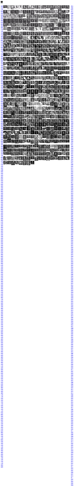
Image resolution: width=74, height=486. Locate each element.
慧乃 (72, 476)
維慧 (2, 261)
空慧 (2, 63)
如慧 (2, 405)
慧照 (72, 125)
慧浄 (72, 310)
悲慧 (2, 376)
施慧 (2, 351)
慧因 (72, 420)
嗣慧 (2, 414)
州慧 (2, 389)
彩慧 (2, 384)
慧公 (72, 29)
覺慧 (2, 62)
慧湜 (72, 299)
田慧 (2, 285)
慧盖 (72, 272)
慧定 (72, 400)
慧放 (72, 360)
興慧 (2, 241)
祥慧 (2, 274)
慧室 (72, 398)
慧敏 (72, 357)
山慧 (2, 85)
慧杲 (72, 335)
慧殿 (72, 317)
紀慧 (2, 265)
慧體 (72, 184)
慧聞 (72, 110)
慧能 (72, 108)
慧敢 (72, 355)
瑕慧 (2, 290)
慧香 (72, 186)
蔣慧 (2, 227)
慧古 (72, 427)
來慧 (2, 454)
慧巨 (72, 380)
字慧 (2, 402)
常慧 (2, 152)
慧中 (72, 53)
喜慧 (2, 416)
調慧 (2, 220)
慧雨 (72, 198)
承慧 (2, 144)
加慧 (2, 434)
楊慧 (2, 74)
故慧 (2, 355)
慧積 (72, 261)
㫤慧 (2, 465)
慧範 (72, 252)
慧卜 (72, 431)
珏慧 (2, 292)
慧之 (72, 22)
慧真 (72, 269)
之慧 (2, 29)
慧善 (72, 422)
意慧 (2, 375)
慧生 (72, 45)
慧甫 (72, 279)
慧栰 (72, 135)
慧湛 (72, 63)
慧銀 (72, 213)
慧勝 (72, 434)
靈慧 (2, 186)
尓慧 (2, 394)
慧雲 (72, 31)
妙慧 (2, 22)
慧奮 (72, 409)
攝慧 (2, 357)
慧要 (72, 236)
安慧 (2, 400)
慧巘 (72, 382)
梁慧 (2, 333)
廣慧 (2, 20)
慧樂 (72, 330)
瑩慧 (2, 288)
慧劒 (72, 179)
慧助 (72, 177)
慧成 (72, 148)
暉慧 (2, 340)
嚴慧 (2, 94)
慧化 (72, 173)
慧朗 (72, 139)
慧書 (72, 339)
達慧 (2, 58)
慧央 (72, 413)
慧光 (72, 18)
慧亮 (72, 468)
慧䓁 (72, 479)
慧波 (72, 130)
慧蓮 (72, 105)
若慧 (2, 234)
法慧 (2, 326)
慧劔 (72, 436)
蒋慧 (2, 229)
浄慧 (2, 72)
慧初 (72, 438)
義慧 (2, 256)
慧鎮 (72, 209)
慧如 (72, 161)
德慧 (2, 24)
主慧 (2, 54)
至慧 (2, 245)
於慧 (2, 45)
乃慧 (2, 457)
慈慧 (2, 148)
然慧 (2, 301)
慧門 (72, 207)
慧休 (72, 459)
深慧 (2, 71)
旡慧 (2, 349)
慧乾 (72, 470)
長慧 (2, 193)
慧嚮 (72, 164)
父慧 (2, 299)
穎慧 (2, 270)
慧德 (72, 51)
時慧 (2, 76)
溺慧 (2, 310)
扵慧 (2, 366)
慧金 (72, 215)
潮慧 (2, 304)
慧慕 (72, 364)
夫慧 (2, 409)
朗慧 (2, 141)
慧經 (72, 114)
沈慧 (2, 328)
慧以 (72, 461)
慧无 (72, 351)
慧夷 (72, 411)
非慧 (2, 182)
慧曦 (72, 341)
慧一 (72, 477)
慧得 (72, 373)
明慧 (2, 15)
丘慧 (2, 9)
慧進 (72, 44)
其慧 (2, 161)
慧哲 (72, 166)
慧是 (72, 143)
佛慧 (2, 17)
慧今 (72, 465)
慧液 (72, 306)
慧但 (72, 458)
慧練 (72, 251)
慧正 (72, 326)
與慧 (2, 243)
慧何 (72, 454)
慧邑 (72, 216)
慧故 (72, 359)
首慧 (2, 175)
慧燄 (72, 288)
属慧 (2, 393)
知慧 (2, 277)
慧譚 (72, 233)
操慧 (2, 358)
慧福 (72, 263)
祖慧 (2, 65)
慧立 (72, 258)
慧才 (72, 80)
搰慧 (2, 360)
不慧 (2, 461)
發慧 (2, 69)
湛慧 (2, 317)
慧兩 (72, 90)
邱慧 (2, 103)
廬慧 (2, 387)
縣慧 (2, 125)
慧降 (72, 204)
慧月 (72, 38)
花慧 (2, 236)
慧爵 (72, 287)
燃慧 (2, 134)
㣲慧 (2, 466)
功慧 (2, 436)
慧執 (72, 416)
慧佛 (72, 452)
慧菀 (72, 240)
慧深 (72, 301)
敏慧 (2, 47)
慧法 (72, 67)
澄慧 (2, 135)
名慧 (2, 423)
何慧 (2, 51)
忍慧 (2, 380)
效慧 (2, 353)
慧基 (72, 414)
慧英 (72, 242)
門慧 (2, 35)
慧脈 (72, 249)
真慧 (2, 67)
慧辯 (72, 227)
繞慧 (2, 258)
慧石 (72, 117)
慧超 (72, 99)
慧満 (72, 297)
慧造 (72, 225)
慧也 (72, 92)
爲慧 (2, 132)
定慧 (2, 8)
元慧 (2, 447)
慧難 (72, 96)
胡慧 (2, 249)
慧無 (72, 126)
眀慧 (2, 279)
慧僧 (72, 450)
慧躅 (72, 231)
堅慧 (2, 412)
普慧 (2, 342)
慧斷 (72, 353)
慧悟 (72, 26)
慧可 (72, 168)
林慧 (2, 335)
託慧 (2, 222)
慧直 (72, 270)
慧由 (72, 278)
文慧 (2, 78)
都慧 (2, 200)
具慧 (2, 443)
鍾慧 (2, 195)
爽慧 (2, 297)
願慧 (2, 178)
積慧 (2, 272)
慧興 (72, 107)
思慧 (2, 81)
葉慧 (2, 114)
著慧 (2, 231)
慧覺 (72, 58)
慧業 (72, 134)
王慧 (2, 130)
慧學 (72, 405)
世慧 (2, 168)
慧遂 (72, 220)
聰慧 (2, 40)
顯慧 (2, 98)
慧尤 (72, 391)
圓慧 (2, 92)
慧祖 (72, 265)
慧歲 (72, 323)
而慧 (2, 121)
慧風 (72, 188)
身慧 (2, 213)
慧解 (72, 33)
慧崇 (72, 387)
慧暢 (72, 141)
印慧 (2, 429)
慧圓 (72, 13)
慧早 (72, 348)
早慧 (2, 348)
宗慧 (2, 89)
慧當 (72, 276)
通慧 (2, 36)
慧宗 (72, 402)
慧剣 (72, 89)
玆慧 (2, 294)
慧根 (72, 332)
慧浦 (72, 308)
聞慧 (2, 117)
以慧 (2, 164)
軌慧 (2, 211)
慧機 (72, 328)
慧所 (72, 362)
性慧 (2, 150)
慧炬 (72, 9)
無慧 (2, 303)
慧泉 (72, 314)
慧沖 (72, 315)
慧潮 (72, 292)
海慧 (2, 322)
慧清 (72, 24)
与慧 (2, 459)
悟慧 (2, 378)
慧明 (72, 40)
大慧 (2, 31)
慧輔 (72, 229)
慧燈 (72, 20)
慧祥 (72, 116)
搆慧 (2, 362)
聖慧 (2, 119)
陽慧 (2, 101)
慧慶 (72, 81)
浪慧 (2, 324)
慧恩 (72, 368)
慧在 (72, 418)
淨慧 (2, 321)
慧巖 (72, 384)
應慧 (2, 371)
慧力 (72, 87)
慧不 (72, 54)
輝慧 (2, 108)
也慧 (2, 166)
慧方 (72, 74)
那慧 (2, 105)
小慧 (2, 396)
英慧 (2, 232)
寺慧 (2, 87)
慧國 (72, 42)
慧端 (72, 256)
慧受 (72, 429)
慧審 (72, 395)
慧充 (72, 447)
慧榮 (72, 69)
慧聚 (72, 112)
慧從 (72, 371)
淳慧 (2, 137)
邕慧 (2, 202)
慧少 (72, 393)
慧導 (72, 152)
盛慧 (2, 281)
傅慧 (2, 450)
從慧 (2, 382)
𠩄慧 (2, 170)
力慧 (2, 438)
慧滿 (72, 296)
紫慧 (2, 263)
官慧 (2, 398)
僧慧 (2, 26)
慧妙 (72, 159)
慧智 (72, 72)
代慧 (2, 96)
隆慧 (2, 191)
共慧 (2, 445)
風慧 (2, 177)
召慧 (2, 425)
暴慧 (2, 339)
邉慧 (2, 204)
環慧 (2, 286)
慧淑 (72, 305)
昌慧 (2, 344)
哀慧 (2, 421)
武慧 (2, 330)
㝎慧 (2, 33)
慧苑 (72, 243)
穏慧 (2, 268)
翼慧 (2, 254)
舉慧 (2, 240)
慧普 (72, 342)
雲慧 (2, 187)
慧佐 (72, 456)
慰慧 (2, 373)
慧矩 (72, 267)
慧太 (72, 162)
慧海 (72, 65)
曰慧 (2, 44)
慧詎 (72, 234)
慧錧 (72, 211)
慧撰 (72, 78)
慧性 (72, 17)
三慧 (2, 463)
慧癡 (72, 274)
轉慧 (2, 207)
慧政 (72, 76)
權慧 (2, 331)
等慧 (2, 267)
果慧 (2, 139)
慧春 (72, 344)
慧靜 (72, 94)
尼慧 (2, 49)
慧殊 (72, 319)
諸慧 (2, 218)
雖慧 (2, 189)
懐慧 (2, 369)
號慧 (2, 112)
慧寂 (72, 157)
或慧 (2, 367)
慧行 (72, 103)
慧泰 (72, 312)
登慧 (2, 283)
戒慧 (2, 146)
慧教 (72, 146)
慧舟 (72, 245)
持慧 (2, 364)
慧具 (72, 445)
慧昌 (72, 346)
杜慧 (2, 42)
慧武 (72, 324)
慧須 (72, 191)
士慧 (2, 411)
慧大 (72, 11)
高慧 (2, 173)
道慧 (2, 107)
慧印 (72, 170)
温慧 (2, 319)
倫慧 (2, 452)
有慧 (2, 13)
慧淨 (72, 303)
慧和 (72, 423)
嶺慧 (2, 391)
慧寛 (72, 155)
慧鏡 (72, 56)
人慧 (2, 53)
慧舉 (72, 247)
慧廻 (72, 375)
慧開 (72, 206)
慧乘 (72, 472)
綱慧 (2, 259)
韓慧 (2, 180)
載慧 (2, 209)
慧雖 (72, 202)
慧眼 (72, 8)
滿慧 (2, 308)
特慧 (2, 295)
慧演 (72, 294)
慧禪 (72, 60)
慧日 (72, 6)
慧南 (72, 171)
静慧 (2, 184)
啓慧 (2, 418)
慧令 (72, 463)
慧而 (72, 35)
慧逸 (72, 222)
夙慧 (2, 90)
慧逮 (72, 224)
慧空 (72, 260)
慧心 (72, 369)
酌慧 (2, 198)
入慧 (2, 162)
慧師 (72, 378)
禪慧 (2, 128)
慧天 (72, 83)
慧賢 (72, 101)
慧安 (72, 404)
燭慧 (2, 27)
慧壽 (72, 85)
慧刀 (72, 441)
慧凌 (72, 443)
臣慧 (2, 116)
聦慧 (2, 250)
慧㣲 (72, 485)
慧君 (72, 425)
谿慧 (2, 110)
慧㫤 (72, 483)
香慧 (2, 56)
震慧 (2, 99)
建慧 (2, 385)
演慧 (2, 306)
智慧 (2, 6)
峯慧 (2, 159)
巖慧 (2, 157)
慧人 (72, 467)
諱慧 (2, 38)
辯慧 (2, 60)
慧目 (72, 119)
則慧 (2, 441)
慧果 (72, 333)
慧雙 (72, 200)
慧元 (72, 449)
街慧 (2, 223)
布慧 (2, 153)
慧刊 (72, 440)
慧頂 (72, 193)
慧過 (72, 218)
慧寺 (72, 153)
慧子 (72, 407)
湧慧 (2, 315)
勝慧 (2, 432)
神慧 (2, 276)
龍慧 (2, 171)
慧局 (72, 150)
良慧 (2, 238)
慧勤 (72, 432)
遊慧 (2, 205)
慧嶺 (72, 386)
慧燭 (72, 123)
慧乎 (72, 474)
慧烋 (72, 128)
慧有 (72, 337)
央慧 (2, 407)
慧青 (72, 197)
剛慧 (2, 439)
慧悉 (72, 49)
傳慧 (2, 448)
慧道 (72, 98)
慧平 (72, 377)
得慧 (2, 83)
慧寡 (72, 396)
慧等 (72, 254)
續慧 (2, 123)
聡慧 (2, 252)
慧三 (72, 182)
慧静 (72, 195)
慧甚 (72, 281)
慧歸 (72, 321)
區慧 (2, 430)
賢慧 (2, 214)
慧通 (72, 27)
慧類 (72, 189)
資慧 (2, 216)
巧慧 (2, 155)
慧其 (72, 180)
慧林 (72, 71)
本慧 (2, 337)
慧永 (72, 132)
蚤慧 (2, 225)
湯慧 (2, 313)
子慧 (2, 403)
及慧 (2, 427)
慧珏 (72, 283)
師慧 (2, 11)
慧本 (72, 137)
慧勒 (72, 175)
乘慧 (2, 456)
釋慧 (2, 196)
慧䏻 (72, 481)
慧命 (72, 15)
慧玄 (72, 36)
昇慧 (2, 346)
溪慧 (2, 312)
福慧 (2, 18)
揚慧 (2, 143)
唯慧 (2, 420)
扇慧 (2, 80)
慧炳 (72, 290)
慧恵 (72, 366)
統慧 (2, 126)
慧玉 (72, 285)
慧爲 (72, 62)
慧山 (72, 389)
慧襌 (72, 238)
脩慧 (2, 247)
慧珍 (72, 121)
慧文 (72, 144)
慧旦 (72, 350)
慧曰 (72, 47)
